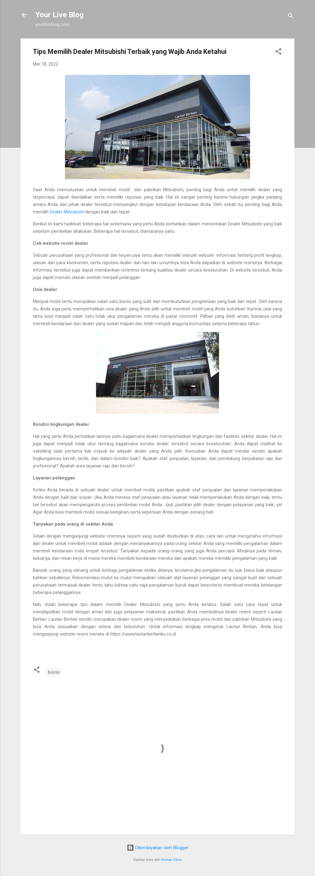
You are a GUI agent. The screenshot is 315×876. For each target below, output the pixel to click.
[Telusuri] (290, 16)
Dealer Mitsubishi (67, 212)
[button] (278, 52)
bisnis (54, 672)
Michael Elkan (171, 860)
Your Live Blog (59, 14)
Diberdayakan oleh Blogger (158, 847)
